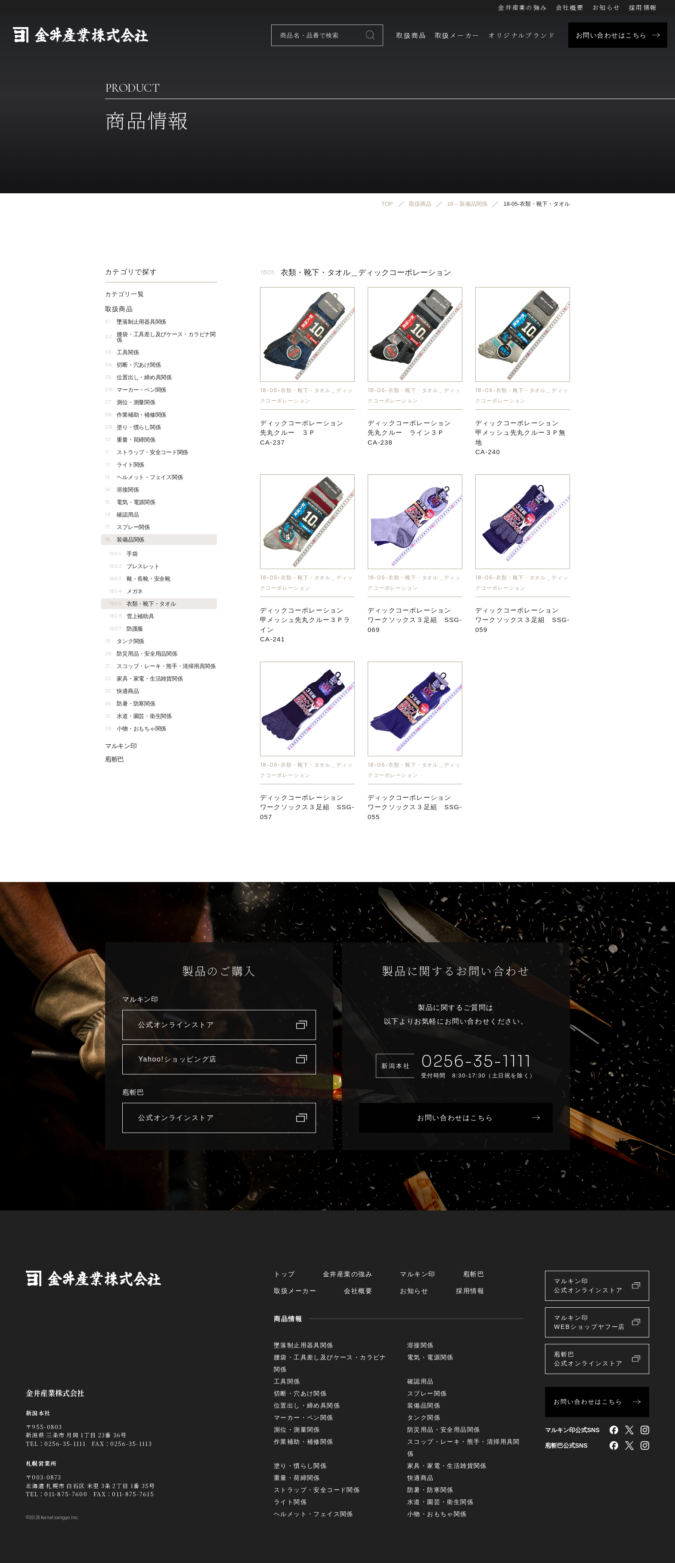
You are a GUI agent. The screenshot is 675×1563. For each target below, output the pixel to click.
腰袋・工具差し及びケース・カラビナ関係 (160, 337)
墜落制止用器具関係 (135, 322)
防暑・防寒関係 (130, 703)
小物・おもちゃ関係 (135, 728)
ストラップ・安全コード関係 (146, 452)
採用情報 (643, 7)
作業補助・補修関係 (135, 415)
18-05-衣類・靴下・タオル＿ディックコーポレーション (306, 395)
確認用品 (122, 514)
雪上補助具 (131, 616)
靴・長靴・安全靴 (139, 579)
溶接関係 (122, 489)
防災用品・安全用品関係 (141, 653)
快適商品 (122, 691)
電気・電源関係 (130, 502)
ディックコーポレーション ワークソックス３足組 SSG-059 (522, 620)
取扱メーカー (457, 35)
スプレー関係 (127, 527)
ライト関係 (124, 464)
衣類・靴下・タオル (142, 603)
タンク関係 (124, 641)
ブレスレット (134, 566)
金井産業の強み (522, 7)
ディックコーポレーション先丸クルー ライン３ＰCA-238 (409, 432)
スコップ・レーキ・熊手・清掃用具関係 (160, 666)
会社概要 (570, 7)
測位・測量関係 (130, 402)
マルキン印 (121, 745)
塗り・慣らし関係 (133, 427)
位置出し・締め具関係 (138, 377)
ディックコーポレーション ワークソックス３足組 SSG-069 (415, 620)
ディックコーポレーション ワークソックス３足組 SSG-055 (415, 807)
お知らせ (606, 7)
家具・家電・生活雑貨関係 (144, 678)
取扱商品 (411, 35)
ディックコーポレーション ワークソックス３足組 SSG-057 (307, 807)
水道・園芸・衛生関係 (138, 716)
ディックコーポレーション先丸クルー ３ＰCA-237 (302, 432)
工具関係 (122, 352)
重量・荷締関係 (130, 439)
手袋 (123, 554)
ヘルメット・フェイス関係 (144, 477)
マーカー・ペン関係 (135, 390)
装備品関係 (124, 539)
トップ (284, 1274)
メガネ (126, 591)
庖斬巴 (114, 759)
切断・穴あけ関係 (133, 365)
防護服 (126, 628)
